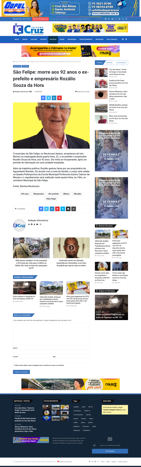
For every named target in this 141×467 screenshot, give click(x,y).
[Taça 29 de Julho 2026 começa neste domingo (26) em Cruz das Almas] (47, 418)
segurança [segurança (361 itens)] (76, 430)
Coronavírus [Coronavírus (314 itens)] (77, 411)
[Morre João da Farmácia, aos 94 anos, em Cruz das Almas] (101, 119)
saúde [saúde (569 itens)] (94, 426)
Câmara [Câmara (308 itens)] (88, 415)
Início (15, 61)
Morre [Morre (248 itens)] (91, 418)
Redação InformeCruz (21, 91)
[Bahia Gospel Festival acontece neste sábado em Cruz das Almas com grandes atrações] (65, 413)
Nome (15, 348)
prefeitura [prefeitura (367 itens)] (76, 426)
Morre (66, 194)
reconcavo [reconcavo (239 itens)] (86, 426)
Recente (109, 63)
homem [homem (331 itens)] (83, 418)
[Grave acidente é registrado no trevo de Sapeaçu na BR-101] (24, 287)
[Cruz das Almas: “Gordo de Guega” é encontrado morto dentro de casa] (101, 72)
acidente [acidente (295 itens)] (76, 407)
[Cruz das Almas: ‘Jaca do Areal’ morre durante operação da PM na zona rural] (65, 418)
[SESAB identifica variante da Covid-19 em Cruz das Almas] (101, 108)
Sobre (108, 462)
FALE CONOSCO (112, 39)
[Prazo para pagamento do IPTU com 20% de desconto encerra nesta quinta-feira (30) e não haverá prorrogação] (78, 287)
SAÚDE (62, 39)
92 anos (25, 194)
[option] (111, 307)
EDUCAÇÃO (99, 39)
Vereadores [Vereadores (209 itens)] (86, 430)
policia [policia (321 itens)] (83, 422)
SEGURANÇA (72, 39)
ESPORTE (43, 39)
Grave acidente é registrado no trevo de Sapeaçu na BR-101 (69, 19)
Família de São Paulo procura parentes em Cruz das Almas (118, 83)
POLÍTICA (53, 39)
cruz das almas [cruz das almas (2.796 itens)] (78, 415)
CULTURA (34, 39)
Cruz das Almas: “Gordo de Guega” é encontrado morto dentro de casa (118, 72)
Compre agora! (122, 462)
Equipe (114, 462)
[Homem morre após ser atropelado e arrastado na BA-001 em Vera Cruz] (102, 266)
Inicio (17, 39)
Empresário (39, 194)
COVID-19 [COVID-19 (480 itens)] (87, 411)
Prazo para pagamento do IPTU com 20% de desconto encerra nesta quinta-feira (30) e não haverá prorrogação (119, 248)
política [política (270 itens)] (90, 422)
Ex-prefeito (54, 194)
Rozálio (78, 194)
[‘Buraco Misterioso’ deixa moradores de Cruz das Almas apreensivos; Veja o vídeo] (101, 94)
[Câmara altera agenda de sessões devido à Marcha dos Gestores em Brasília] (56, 418)
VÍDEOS (24, 39)
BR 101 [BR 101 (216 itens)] (91, 407)
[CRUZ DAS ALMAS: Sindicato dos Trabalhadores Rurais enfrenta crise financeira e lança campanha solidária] (51, 288)
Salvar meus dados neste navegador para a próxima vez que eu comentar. (39, 365)
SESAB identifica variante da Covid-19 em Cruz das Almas (118, 107)
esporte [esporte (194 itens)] (75, 418)
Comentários (121, 63)
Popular (100, 63)
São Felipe (51, 199)
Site (54, 357)
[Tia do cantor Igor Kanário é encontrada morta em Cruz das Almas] (120, 266)
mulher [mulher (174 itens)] (75, 422)
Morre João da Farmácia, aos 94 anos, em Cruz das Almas (118, 118)
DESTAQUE (17, 66)
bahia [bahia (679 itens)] (83, 407)
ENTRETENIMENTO (85, 39)
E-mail (15, 357)
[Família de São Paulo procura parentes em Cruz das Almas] (101, 83)
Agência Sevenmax (65, 462)
